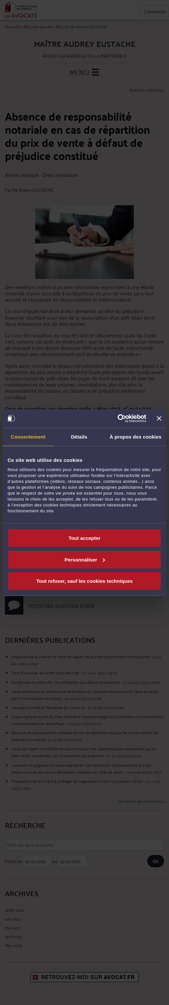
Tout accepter (84, 538)
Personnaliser (84, 559)
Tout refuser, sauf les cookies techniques (84, 581)
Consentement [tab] (28, 436)
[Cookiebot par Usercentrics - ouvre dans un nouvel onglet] (117, 418)
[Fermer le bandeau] (159, 418)
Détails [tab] (79, 436)
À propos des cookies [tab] (135, 436)
